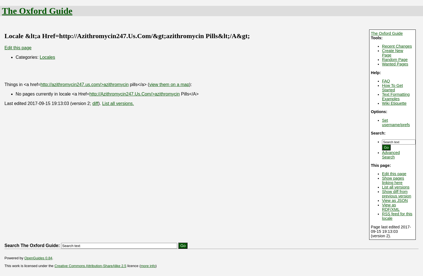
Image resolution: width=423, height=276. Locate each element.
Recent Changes (397, 46)
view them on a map (169, 84)
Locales (47, 57)
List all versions (395, 187)
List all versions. (118, 103)
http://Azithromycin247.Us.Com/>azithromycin (134, 94)
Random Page (395, 59)
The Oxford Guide (37, 11)
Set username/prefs (396, 122)
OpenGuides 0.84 (38, 258)
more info (148, 266)
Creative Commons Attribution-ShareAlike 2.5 (90, 266)
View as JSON (395, 200)
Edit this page (394, 174)
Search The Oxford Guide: (32, 245)
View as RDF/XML (391, 207)
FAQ (386, 81)
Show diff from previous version (396, 193)
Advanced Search (391, 154)
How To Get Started (392, 87)
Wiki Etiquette (394, 103)
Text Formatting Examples (396, 96)
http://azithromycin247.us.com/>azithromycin (84, 84)
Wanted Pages (395, 64)
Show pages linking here (393, 180)
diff (95, 103)
